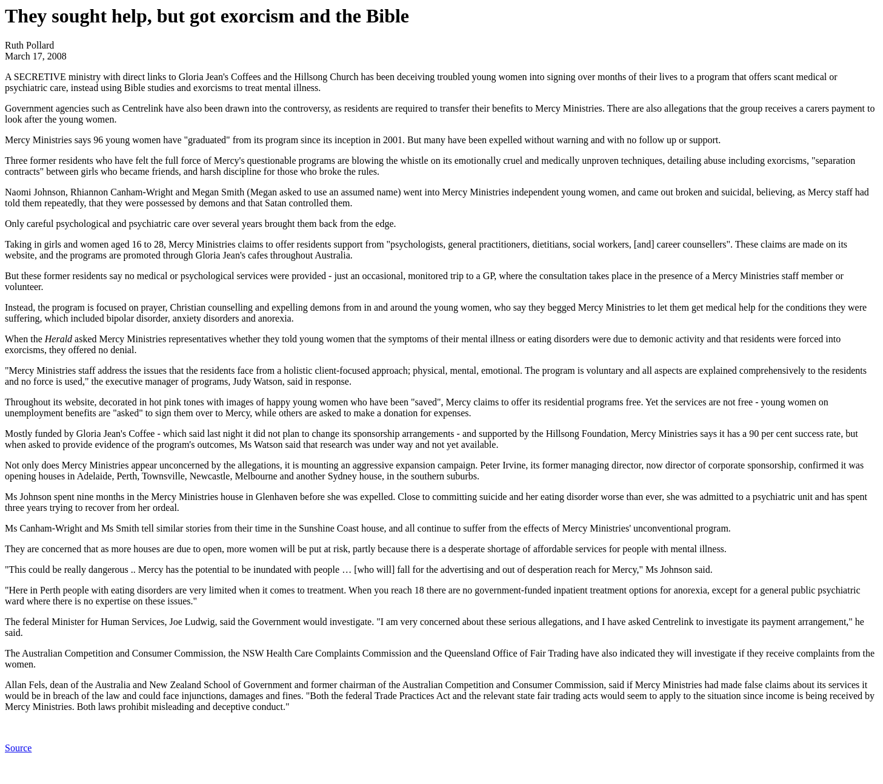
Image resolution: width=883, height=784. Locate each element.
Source (18, 748)
